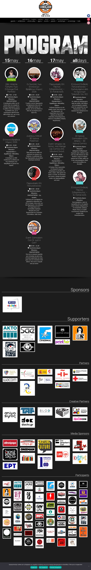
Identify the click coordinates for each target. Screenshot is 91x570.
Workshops (61, 21)
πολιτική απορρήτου (63, 19)
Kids (79, 21)
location (33, 19)
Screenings (71, 21)
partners (40, 19)
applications (25, 19)
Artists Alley (31, 21)
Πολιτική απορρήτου (55, 567)
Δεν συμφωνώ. (43, 567)
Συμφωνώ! (34, 567)
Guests (13, 21)
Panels (53, 21)
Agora (40, 21)
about (46, 19)
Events (46, 21)
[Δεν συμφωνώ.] (89, 566)
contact (52, 19)
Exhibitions (21, 21)
